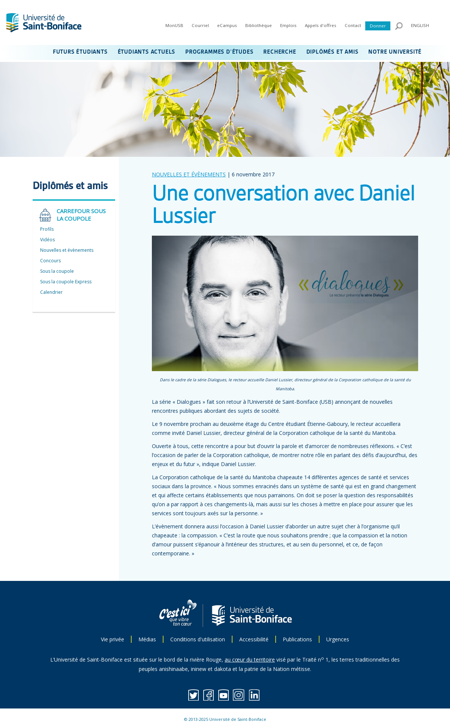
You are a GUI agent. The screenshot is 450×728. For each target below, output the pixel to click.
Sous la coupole (57, 271)
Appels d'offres (320, 25)
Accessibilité (253, 639)
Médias (147, 639)
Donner (378, 26)
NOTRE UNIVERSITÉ (395, 52)
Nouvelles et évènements (66, 250)
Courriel (200, 25)
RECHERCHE (279, 52)
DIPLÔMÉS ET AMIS (332, 52)
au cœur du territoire (250, 659)
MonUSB (174, 25)
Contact (353, 25)
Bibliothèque (258, 25)
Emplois (288, 25)
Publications (297, 639)
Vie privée (112, 639)
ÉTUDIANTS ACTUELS (147, 52)
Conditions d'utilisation (197, 639)
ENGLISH (420, 25)
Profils (47, 229)
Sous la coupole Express (66, 281)
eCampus (227, 25)
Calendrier (51, 292)
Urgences (337, 639)
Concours (50, 260)
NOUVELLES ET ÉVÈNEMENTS (189, 174)
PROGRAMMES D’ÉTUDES (219, 52)
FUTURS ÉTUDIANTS (80, 52)
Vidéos (47, 239)
